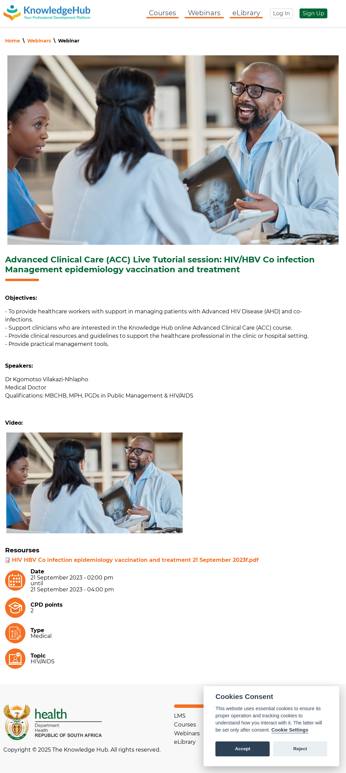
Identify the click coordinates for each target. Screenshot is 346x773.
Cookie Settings (289, 730)
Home (12, 41)
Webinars (204, 13)
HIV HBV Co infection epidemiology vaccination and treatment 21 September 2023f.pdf (135, 560)
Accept (242, 748)
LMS (180, 716)
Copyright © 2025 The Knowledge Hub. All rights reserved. (81, 750)
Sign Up (313, 13)
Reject (300, 748)
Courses (162, 13)
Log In (281, 13)
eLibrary (246, 13)
